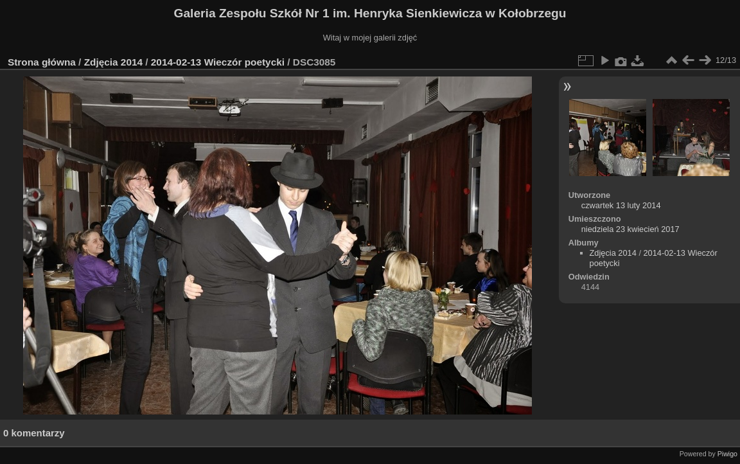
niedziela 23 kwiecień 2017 (630, 229)
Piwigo (727, 454)
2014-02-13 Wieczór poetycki (218, 62)
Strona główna (42, 62)
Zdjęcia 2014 (113, 62)
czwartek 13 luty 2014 (621, 205)
